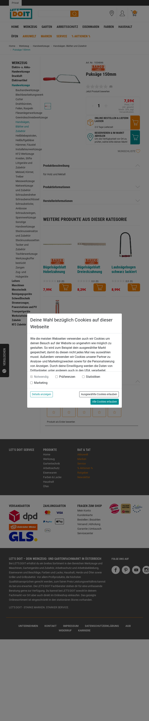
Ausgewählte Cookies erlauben (99, 394)
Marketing (41, 383)
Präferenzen (67, 376)
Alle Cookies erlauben (104, 401)
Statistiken (93, 376)
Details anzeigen (41, 394)
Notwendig (41, 376)
